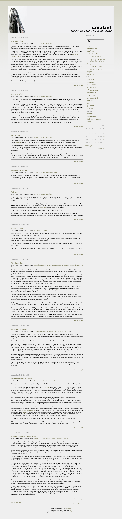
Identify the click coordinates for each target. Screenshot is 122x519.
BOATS (43, 207)
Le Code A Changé (17, 41)
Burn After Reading (28, 410)
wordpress (68, 508)
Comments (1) (78, 499)
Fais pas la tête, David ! (19, 170)
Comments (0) (78, 126)
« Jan (87, 145)
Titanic (58, 290)
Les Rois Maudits (17, 228)
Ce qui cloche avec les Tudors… (22, 379)
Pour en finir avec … (96, 69)
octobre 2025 (91, 95)
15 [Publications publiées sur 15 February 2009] (104, 137)
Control (19, 142)
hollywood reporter (94, 119)
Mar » (91, 145)
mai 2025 (90, 109)
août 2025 (90, 101)
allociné (90, 114)
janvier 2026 (91, 87)
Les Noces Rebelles (18, 94)
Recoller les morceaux (19, 329)
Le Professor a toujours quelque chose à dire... (48, 265)
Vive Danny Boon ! (18, 263)
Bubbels (73, 512)
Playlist (89, 72)
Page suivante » (78, 504)
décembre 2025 (92, 90)
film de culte (91, 116)
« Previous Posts (16, 502)
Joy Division (15, 135)
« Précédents (89, 147)
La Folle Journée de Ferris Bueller (23, 437)
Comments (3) (78, 85)
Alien (24, 412)
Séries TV (46, 230)
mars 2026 (91, 82)
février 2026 (91, 85)
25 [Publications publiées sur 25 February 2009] (92, 142)
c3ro (70, 510)
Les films (49, 43)
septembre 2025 (92, 98)
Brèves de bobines (39, 43)
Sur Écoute (46, 387)
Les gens (66, 265)
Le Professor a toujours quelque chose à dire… (97, 60)
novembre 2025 (92, 93)
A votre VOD (38, 230)
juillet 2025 (91, 103)
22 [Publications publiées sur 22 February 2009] (104, 139)
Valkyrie (14, 192)
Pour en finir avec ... (76, 265)
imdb (89, 122)
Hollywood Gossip (52, 172)
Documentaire (92, 48)
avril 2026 (90, 79)
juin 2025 (90, 106)
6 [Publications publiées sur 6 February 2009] (98, 134)
